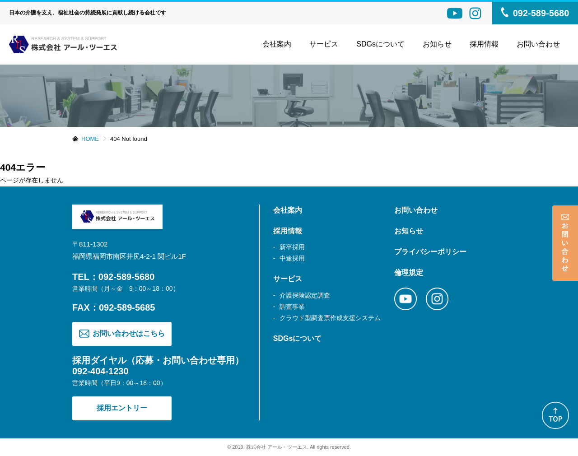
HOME (90, 138)
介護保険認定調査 (305, 295)
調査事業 (292, 306)
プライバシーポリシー (430, 252)
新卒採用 (292, 247)
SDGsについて (380, 44)
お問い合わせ (538, 44)
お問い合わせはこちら (122, 334)
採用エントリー (122, 408)
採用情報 (287, 231)
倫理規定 (408, 272)
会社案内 (276, 44)
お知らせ (437, 44)
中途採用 (292, 258)
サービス (323, 44)
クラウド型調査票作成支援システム (330, 317)
